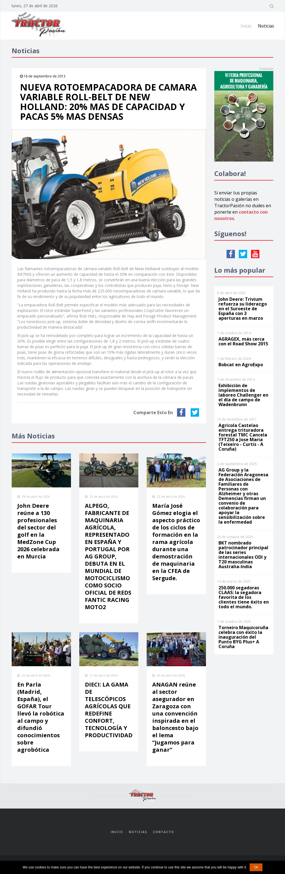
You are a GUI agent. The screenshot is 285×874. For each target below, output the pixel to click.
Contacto (163, 832)
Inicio (244, 26)
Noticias (265, 26)
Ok (256, 867)
